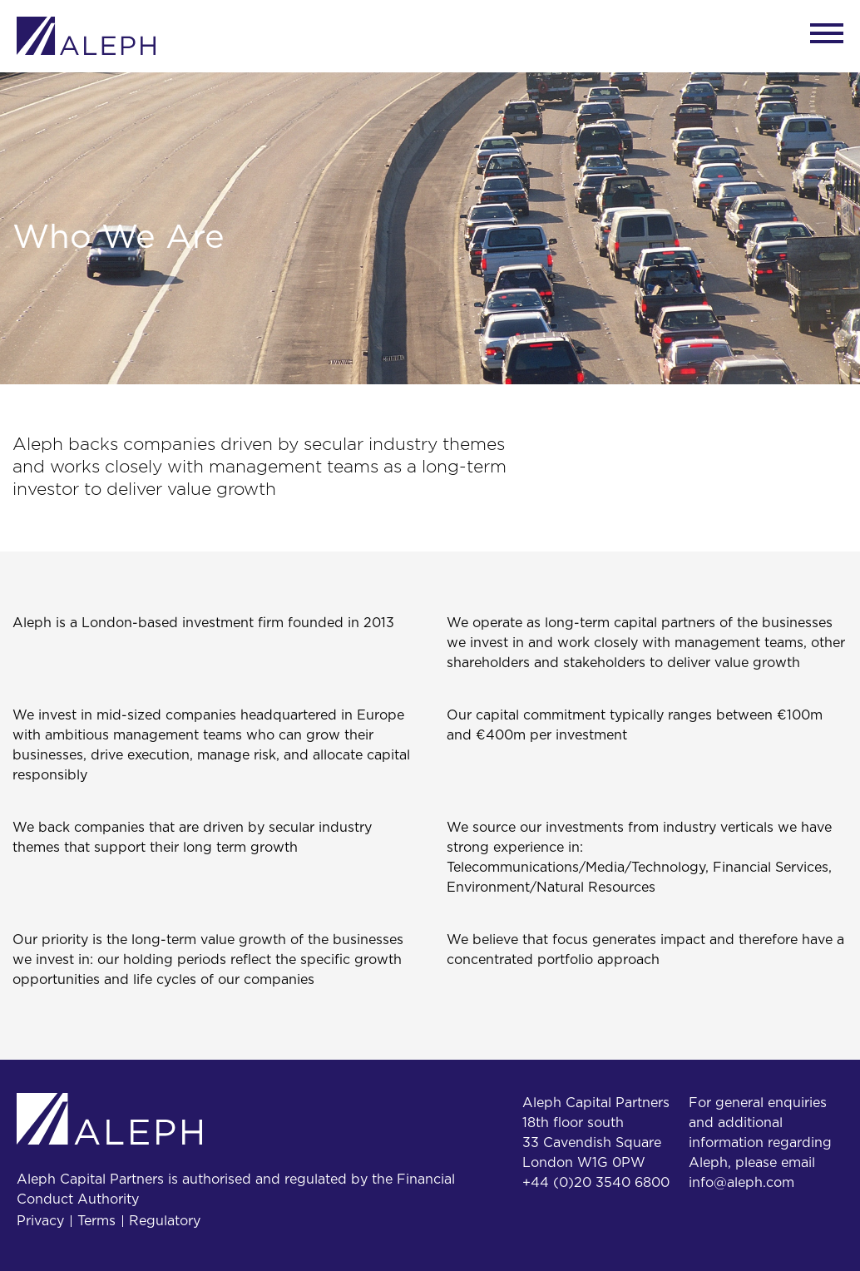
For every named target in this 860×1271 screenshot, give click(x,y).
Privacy (40, 1221)
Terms (96, 1221)
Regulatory (164, 1221)
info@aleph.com (741, 1182)
